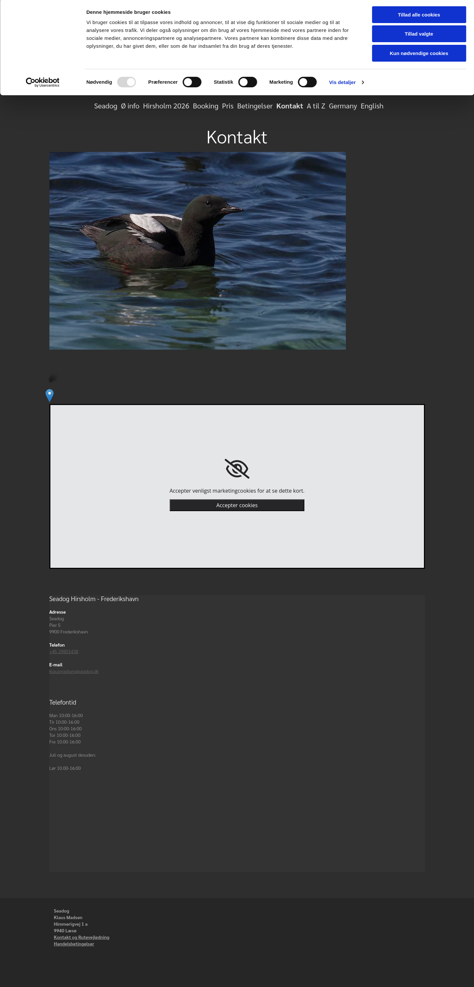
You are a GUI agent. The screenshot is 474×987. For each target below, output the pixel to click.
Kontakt (289, 105)
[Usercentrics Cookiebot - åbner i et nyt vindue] (42, 84)
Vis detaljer (342, 84)
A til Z (316, 105)
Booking (206, 105)
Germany (343, 105)
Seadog (105, 105)
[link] (237, 469)
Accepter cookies (237, 505)
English (372, 105)
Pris (228, 105)
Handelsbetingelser (74, 943)
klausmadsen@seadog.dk (74, 671)
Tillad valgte (419, 36)
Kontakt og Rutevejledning (82, 937)
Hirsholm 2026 (166, 105)
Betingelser (255, 105)
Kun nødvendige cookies (419, 55)
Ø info (130, 105)
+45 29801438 (63, 651)
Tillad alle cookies (419, 16)
